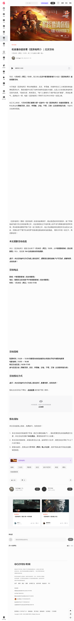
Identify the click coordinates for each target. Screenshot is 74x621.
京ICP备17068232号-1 (19, 593)
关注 (37, 489)
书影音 (29, 467)
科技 (56, 467)
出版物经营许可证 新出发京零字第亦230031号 (24, 604)
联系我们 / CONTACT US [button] (20, 611)
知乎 (15, 583)
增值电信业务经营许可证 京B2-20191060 (23, 590)
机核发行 (44, 583)
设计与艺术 (47, 467)
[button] (12, 68)
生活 (37, 467)
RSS (49, 583)
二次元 (20, 467)
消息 (70, 3)
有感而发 (16, 514)
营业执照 (16, 588)
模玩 (64, 467)
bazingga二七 (19, 488)
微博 (19, 583)
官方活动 (14, 44)
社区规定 (48, 611)
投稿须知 (30, 611)
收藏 (62, 3)
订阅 (70, 489)
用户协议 (36, 611)
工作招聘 (54, 611)
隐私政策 (42, 611)
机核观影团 (14, 472)
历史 (66, 3)
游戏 (12, 467)
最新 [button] (72, 546)
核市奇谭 (38, 583)
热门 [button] (68, 546)
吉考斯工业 (32, 583)
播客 (27, 583)
